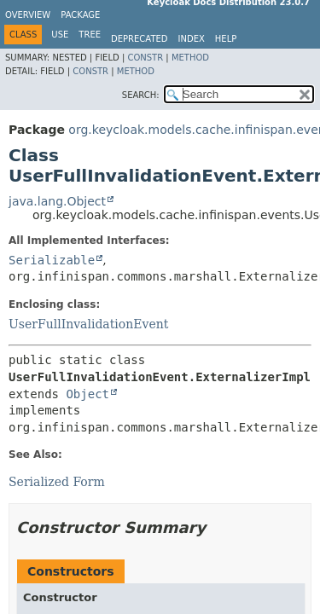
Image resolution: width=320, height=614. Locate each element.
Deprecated (139, 38)
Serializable (52, 260)
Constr (145, 57)
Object (87, 394)
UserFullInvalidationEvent (88, 324)
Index (191, 38)
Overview (27, 15)
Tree (90, 34)
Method (190, 57)
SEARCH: (141, 95)
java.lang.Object (57, 201)
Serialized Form (57, 482)
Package (80, 15)
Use (59, 34)
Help (225, 38)
